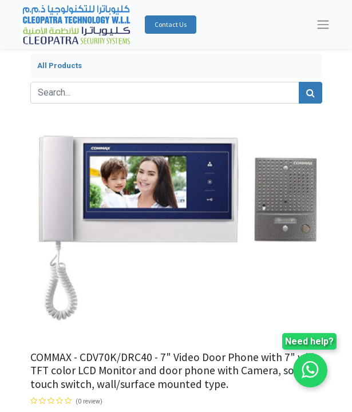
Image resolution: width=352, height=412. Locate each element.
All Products (59, 65)
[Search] (310, 93)
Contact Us (171, 24)
